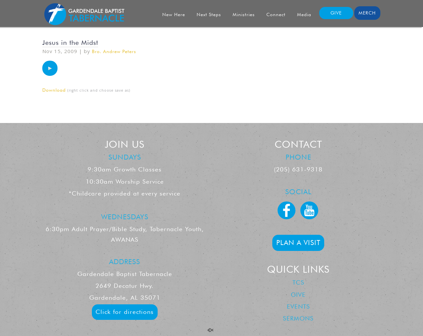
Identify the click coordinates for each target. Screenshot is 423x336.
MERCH (367, 12)
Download (54, 90)
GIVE (336, 12)
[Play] (50, 68)
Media (304, 14)
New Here (173, 14)
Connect (276, 14)
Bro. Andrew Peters (114, 51)
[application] (50, 68)
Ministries (244, 14)
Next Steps (209, 14)
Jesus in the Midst (70, 42)
